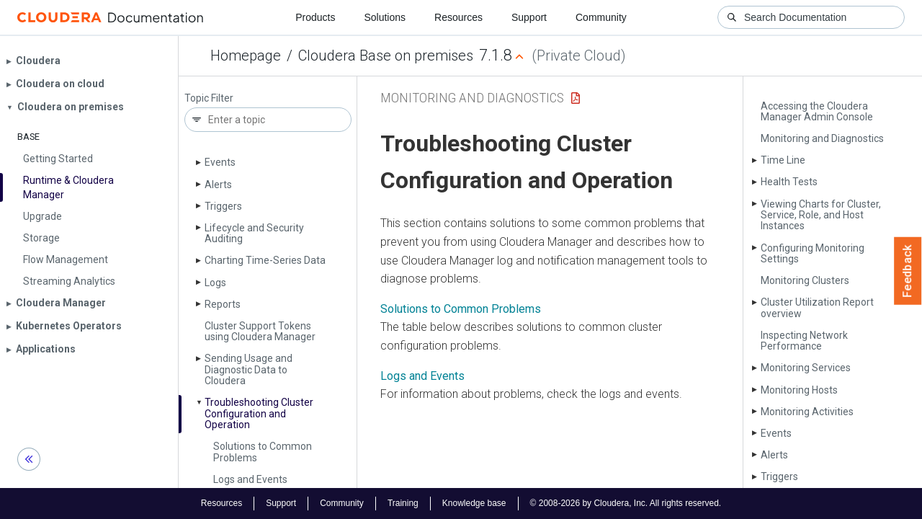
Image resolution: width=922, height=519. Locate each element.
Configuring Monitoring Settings (812, 253)
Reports (223, 304)
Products (315, 17)
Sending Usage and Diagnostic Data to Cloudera (248, 369)
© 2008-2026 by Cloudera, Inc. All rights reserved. (626, 503)
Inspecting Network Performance (804, 340)
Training (403, 503)
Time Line (783, 160)
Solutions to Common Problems (262, 451)
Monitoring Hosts (799, 390)
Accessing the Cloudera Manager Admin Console (817, 111)
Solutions (385, 17)
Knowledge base (474, 503)
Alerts (218, 184)
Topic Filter (208, 98)
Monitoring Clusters (805, 280)
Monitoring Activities (807, 411)
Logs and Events (250, 479)
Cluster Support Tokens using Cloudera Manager (260, 331)
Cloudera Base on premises (385, 55)
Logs (215, 282)
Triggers (223, 206)
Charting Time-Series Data (265, 260)
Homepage (245, 55)
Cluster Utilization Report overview (817, 307)
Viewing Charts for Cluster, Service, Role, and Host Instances (821, 215)
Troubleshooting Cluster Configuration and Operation (259, 413)
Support (529, 17)
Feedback (908, 271)
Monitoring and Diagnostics (822, 138)
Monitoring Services (806, 367)
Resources (458, 17)
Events (220, 162)
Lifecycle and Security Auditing (254, 233)
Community (601, 17)
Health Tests (789, 181)
